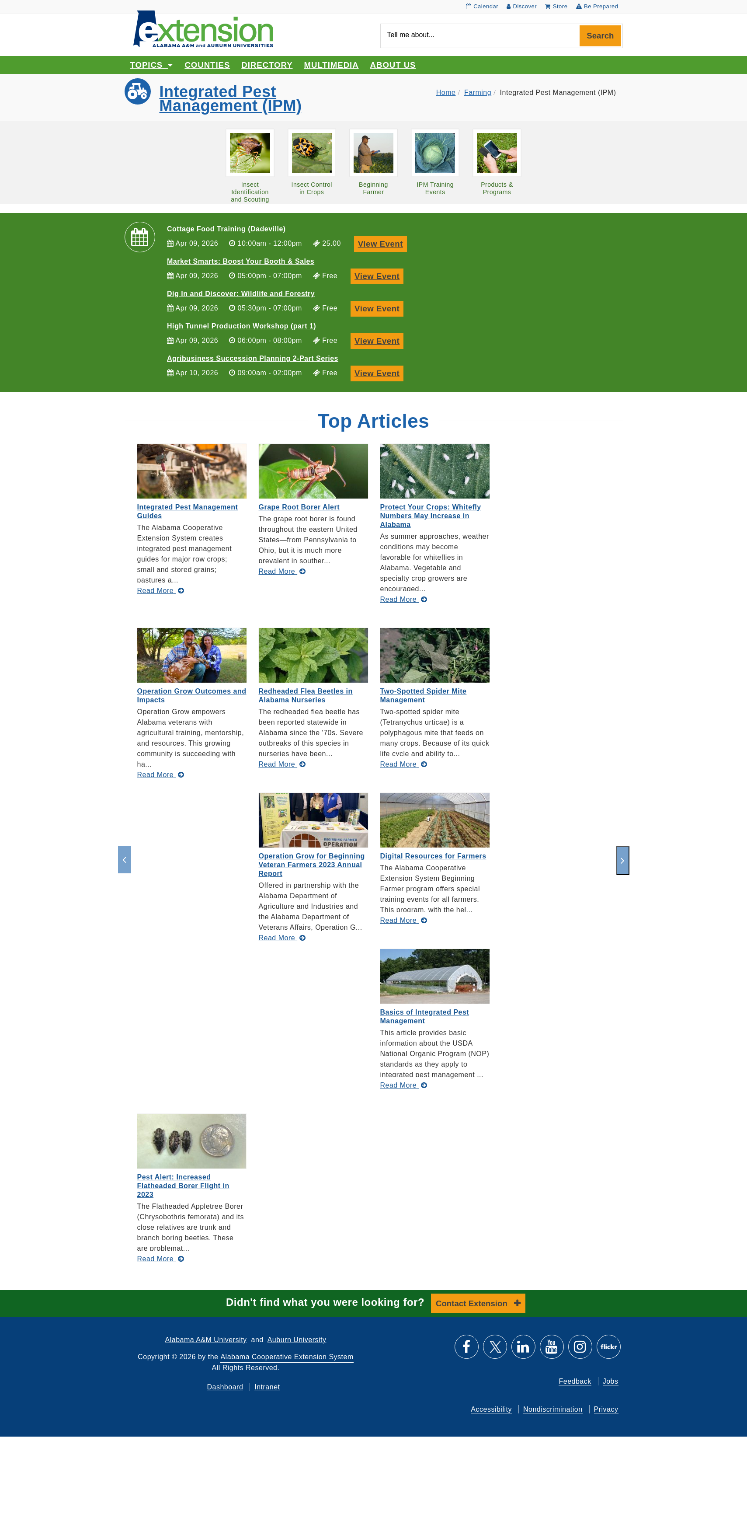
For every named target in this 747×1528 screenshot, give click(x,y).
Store (556, 6)
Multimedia (331, 65)
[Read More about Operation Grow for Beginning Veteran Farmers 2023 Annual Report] (282, 938)
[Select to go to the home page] (203, 28)
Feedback (575, 1381)
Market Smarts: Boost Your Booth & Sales (240, 261)
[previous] (124, 859)
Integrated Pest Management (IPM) (231, 99)
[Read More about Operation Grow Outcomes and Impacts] (160, 775)
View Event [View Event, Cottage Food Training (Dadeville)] (382, 242)
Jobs (610, 1381)
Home (446, 92)
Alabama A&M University (206, 1339)
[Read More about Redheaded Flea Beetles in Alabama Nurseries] (282, 764)
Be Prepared (597, 6)
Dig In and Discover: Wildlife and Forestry (241, 293)
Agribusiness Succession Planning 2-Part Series (252, 358)
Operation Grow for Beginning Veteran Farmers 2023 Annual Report (312, 864)
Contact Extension (473, 1303)
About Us (393, 65)
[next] (622, 860)
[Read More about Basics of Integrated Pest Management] (403, 1085)
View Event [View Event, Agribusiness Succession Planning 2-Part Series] (378, 372)
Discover (522, 6)
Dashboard (225, 1387)
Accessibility (491, 1409)
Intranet (267, 1387)
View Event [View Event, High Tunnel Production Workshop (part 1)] (378, 340)
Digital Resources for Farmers (433, 856)
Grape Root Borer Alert (299, 507)
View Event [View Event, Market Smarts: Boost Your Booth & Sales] (378, 275)
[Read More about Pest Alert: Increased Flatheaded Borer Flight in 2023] (160, 1259)
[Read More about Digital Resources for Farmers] (403, 920)
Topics (152, 65)
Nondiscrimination (553, 1409)
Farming (477, 92)
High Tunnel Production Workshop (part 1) (241, 326)
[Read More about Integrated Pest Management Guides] (160, 591)
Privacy (606, 1409)
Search (600, 35)
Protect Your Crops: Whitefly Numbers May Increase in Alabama (430, 515)
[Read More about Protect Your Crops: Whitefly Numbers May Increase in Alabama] (403, 599)
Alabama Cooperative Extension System (286, 1357)
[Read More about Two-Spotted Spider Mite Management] (403, 764)
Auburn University (297, 1339)
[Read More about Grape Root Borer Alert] (282, 571)
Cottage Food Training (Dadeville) (226, 229)
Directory (266, 65)
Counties (207, 65)
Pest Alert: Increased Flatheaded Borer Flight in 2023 (183, 1185)
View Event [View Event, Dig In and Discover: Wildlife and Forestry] (378, 307)
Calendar (482, 6)
